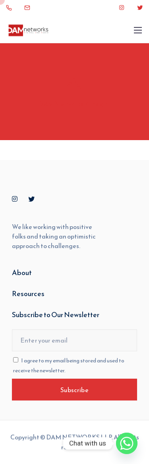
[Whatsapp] (126, 443)
